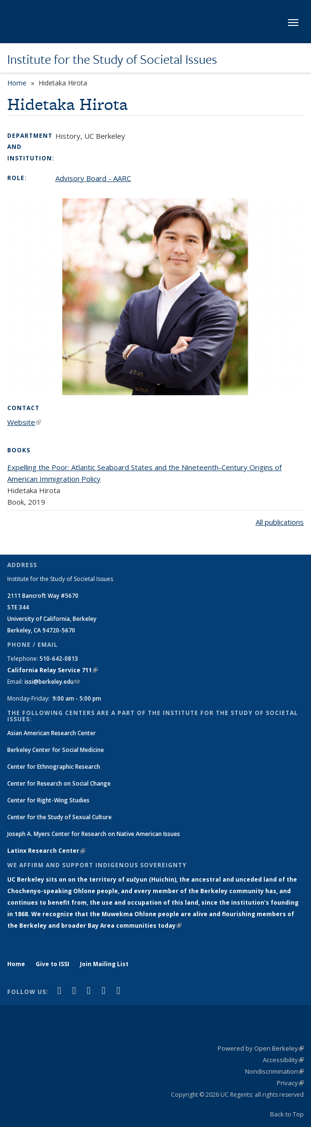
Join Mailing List (104, 964)
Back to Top (287, 1114)
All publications (280, 522)
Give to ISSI (52, 964)
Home (16, 82)
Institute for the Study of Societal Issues (112, 59)
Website (24, 422)
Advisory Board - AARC (93, 178)
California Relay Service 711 (52, 670)
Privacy (290, 1083)
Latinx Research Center (46, 851)
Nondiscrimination (274, 1071)
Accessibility (283, 1059)
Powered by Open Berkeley (261, 1048)
